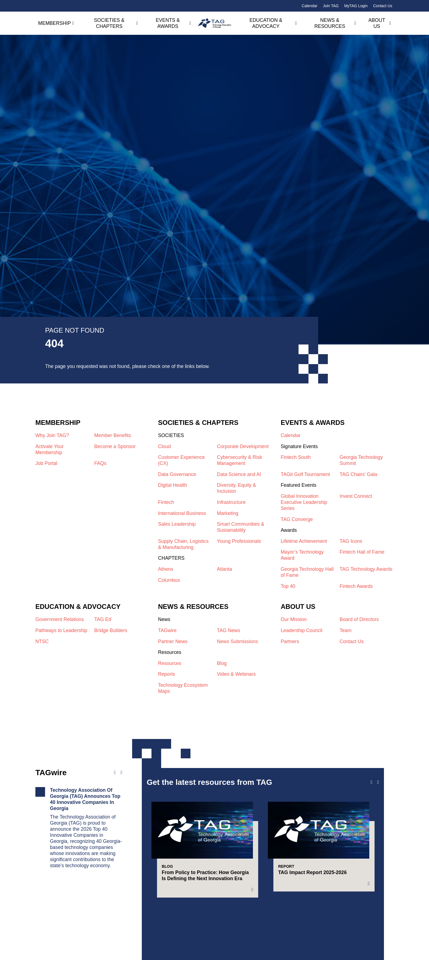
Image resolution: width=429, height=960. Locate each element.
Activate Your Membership (49, 449)
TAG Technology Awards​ (366, 569)
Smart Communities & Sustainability (240, 527)
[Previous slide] (371, 782)
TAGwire (167, 630)
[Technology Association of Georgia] (214, 23)
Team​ (346, 630)
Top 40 (288, 586)
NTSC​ (42, 641)
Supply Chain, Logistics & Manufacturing (183, 544)
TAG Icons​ (351, 541)
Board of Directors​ (359, 619)
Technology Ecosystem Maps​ (183, 688)
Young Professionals (239, 541)
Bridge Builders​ (110, 630)
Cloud (164, 446)
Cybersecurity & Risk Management (239, 460)
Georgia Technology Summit (361, 460)
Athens (165, 569)
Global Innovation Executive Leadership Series (304, 502)
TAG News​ (228, 630)
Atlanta (224, 569)
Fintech (166, 502)
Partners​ (290, 641)
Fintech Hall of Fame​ (362, 552)
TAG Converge (297, 519)
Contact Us (382, 6)
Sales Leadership (177, 524)
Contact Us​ (352, 641)
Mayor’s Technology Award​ (302, 555)
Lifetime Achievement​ (304, 541)
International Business (182, 513)
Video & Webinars (236, 674)
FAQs (100, 463)
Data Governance (177, 474)
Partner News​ (173, 641)
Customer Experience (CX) (181, 460)
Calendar (309, 6)
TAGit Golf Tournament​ (305, 474)
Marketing (227, 513)
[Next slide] (378, 782)
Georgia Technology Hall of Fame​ (307, 572)
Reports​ (166, 674)
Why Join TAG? (52, 435)
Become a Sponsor (115, 446)
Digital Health (172, 485)
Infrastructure (231, 502)
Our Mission (294, 619)
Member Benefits (112, 435)
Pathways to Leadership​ (61, 630)
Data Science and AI (239, 474)
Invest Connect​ (356, 496)
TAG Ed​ (102, 619)
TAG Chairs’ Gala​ (358, 474)
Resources (169, 663)
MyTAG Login (356, 6)
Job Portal (46, 463)
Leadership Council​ (301, 630)
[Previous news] (115, 772)
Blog (222, 663)
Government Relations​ (59, 619)
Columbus (169, 580)
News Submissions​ (237, 641)
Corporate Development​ (243, 446)
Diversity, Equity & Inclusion (236, 488)
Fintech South (296, 457)
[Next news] (121, 772)
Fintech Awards (356, 586)
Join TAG (331, 6)
